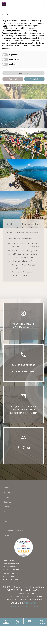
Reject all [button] (13, 79)
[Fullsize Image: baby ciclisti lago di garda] (23, 143)
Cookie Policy (31, 606)
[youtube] (28, 448)
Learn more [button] (23, 73)
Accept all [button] (34, 79)
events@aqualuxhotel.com (23, 413)
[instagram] (23, 448)
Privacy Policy (16, 606)
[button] (44, 4)
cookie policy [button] (38, 33)
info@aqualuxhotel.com (23, 407)
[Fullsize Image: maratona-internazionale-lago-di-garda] (23, 114)
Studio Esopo (29, 603)
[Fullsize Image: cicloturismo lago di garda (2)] (23, 175)
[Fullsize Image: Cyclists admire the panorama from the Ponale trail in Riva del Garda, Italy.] (23, 209)
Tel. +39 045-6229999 (23, 365)
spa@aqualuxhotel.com (24, 410)
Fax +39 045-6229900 (23, 371)
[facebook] (18, 448)
